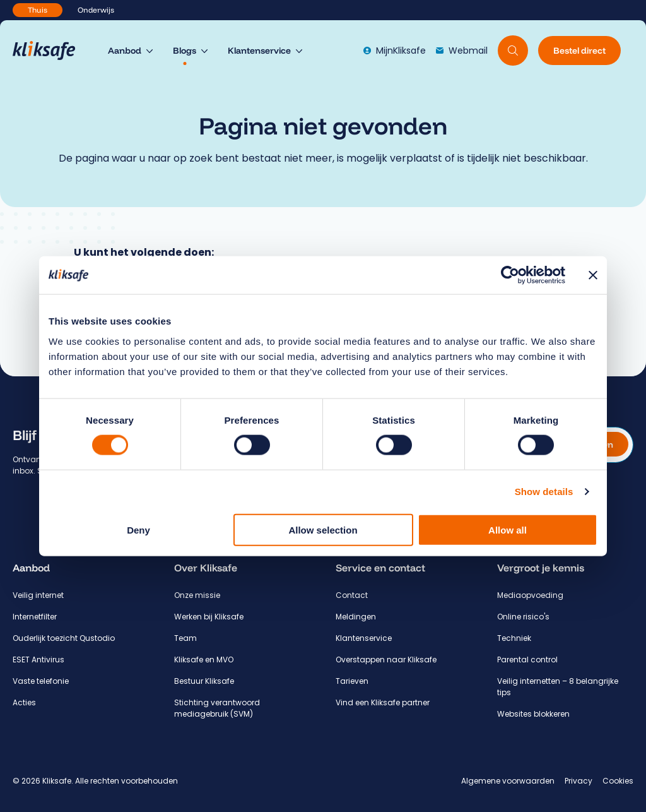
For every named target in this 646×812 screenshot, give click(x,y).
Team (185, 638)
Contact (352, 595)
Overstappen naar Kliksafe (386, 659)
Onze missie (197, 595)
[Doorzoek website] (513, 50)
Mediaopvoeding (530, 595)
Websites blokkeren (533, 713)
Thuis (37, 10)
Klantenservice (364, 638)
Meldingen (356, 616)
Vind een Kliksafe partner (383, 702)
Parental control (527, 659)
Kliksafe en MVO (203, 659)
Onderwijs (96, 10)
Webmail (462, 50)
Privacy (578, 780)
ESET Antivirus (38, 659)
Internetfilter (35, 616)
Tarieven (352, 681)
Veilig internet (38, 595)
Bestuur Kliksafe (204, 681)
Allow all (507, 529)
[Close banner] (593, 275)
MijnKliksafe (394, 50)
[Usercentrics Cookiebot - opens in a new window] (510, 275)
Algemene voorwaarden (508, 780)
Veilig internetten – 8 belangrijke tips (557, 687)
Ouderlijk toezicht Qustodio (64, 638)
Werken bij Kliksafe (209, 616)
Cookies (617, 780)
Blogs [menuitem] (184, 50)
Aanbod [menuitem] (124, 50)
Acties (24, 702)
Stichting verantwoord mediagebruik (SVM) (217, 708)
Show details (544, 491)
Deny (138, 529)
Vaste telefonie (41, 681)
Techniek (514, 638)
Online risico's (523, 616)
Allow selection (322, 529)
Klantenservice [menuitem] (259, 50)
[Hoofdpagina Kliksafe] (50, 50)
